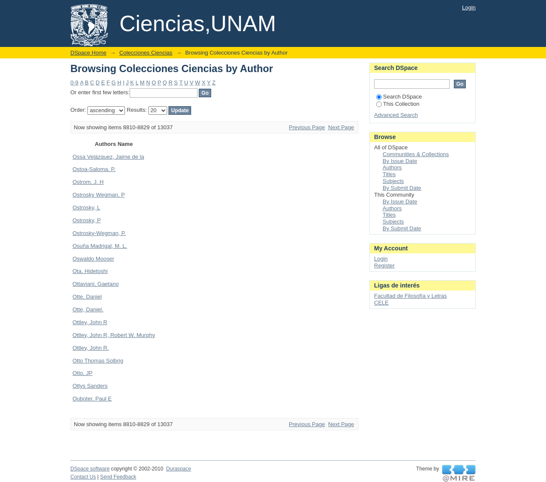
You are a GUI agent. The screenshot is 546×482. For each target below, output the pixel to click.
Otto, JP (83, 373)
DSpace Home (88, 52)
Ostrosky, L (86, 207)
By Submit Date (402, 188)
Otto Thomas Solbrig (98, 360)
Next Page (341, 127)
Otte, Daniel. (88, 309)
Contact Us (83, 477)
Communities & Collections (416, 154)
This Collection (397, 104)
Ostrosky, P (87, 220)
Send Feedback (118, 477)
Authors (392, 167)
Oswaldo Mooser (93, 259)
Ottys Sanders (90, 386)
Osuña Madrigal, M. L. (100, 246)
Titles (389, 174)
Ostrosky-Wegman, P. (99, 233)
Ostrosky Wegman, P (99, 195)
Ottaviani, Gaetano (96, 284)
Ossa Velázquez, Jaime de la (108, 157)
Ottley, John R (90, 322)
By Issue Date (400, 161)
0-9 (74, 82)
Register (384, 265)
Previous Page (307, 127)
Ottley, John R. (91, 348)
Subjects (393, 181)
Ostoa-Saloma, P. (94, 169)
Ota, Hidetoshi (90, 271)
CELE (381, 302)
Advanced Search (396, 115)
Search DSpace (399, 96)
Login (469, 7)
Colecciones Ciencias (145, 52)
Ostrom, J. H (88, 182)
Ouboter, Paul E (92, 398)
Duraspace (178, 469)
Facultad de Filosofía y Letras (410, 296)
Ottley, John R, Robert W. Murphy (114, 335)
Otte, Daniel (87, 296)
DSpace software (90, 469)
